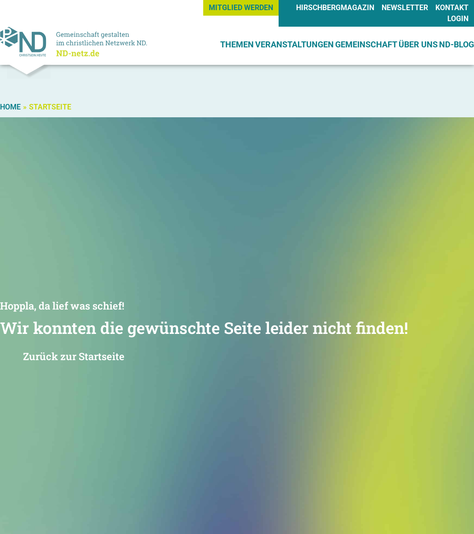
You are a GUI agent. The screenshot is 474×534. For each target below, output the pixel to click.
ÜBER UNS (418, 44)
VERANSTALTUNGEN (294, 44)
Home (10, 107)
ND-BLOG (456, 44)
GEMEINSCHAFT (366, 44)
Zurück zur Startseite (74, 356)
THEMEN (237, 44)
